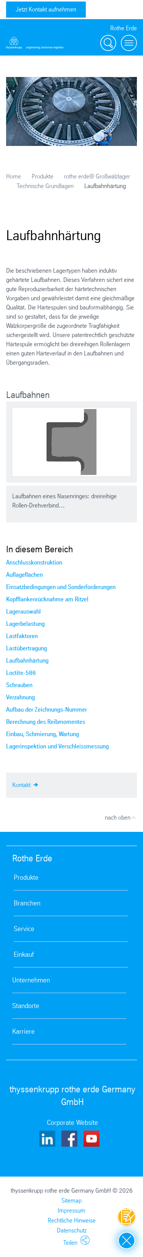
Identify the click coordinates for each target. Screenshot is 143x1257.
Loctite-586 (21, 672)
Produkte (42, 176)
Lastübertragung (26, 648)
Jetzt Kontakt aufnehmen (46, 9)
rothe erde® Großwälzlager (97, 176)
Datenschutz (72, 1230)
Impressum (71, 1210)
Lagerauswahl (23, 611)
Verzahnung (20, 697)
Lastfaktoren (22, 636)
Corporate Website (72, 1122)
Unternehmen (31, 980)
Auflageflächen (24, 574)
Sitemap (71, 1200)
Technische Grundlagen (45, 186)
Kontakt (25, 784)
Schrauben (19, 685)
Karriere (23, 1031)
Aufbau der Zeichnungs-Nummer (46, 709)
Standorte (25, 1006)
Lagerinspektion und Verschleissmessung (57, 746)
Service (24, 929)
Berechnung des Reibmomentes (45, 721)
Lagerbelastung (25, 623)
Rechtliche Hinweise (72, 1220)
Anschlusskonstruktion (34, 562)
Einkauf (24, 954)
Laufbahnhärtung (27, 660)
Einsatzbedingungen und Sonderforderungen (61, 587)
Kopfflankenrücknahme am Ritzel (47, 599)
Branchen (27, 903)
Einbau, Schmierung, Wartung (42, 734)
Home (13, 176)
